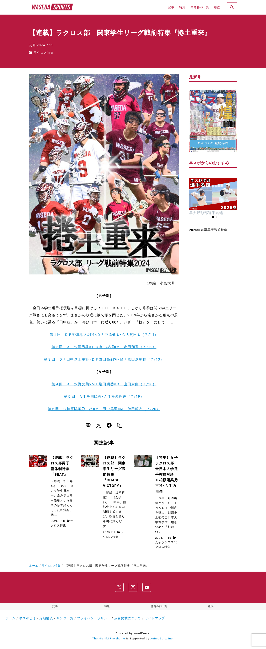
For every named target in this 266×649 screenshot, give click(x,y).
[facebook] (109, 425)
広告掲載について (127, 618)
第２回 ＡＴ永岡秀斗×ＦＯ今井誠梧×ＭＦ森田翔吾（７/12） (104, 347)
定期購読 (46, 618)
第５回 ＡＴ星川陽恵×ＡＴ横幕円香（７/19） (104, 396)
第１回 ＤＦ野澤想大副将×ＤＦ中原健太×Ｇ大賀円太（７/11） (103, 335)
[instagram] (133, 587)
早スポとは (27, 618)
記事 (55, 606)
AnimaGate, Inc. (162, 638)
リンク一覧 (65, 618)
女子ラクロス (164, 542)
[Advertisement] (213, 302)
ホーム (10, 618)
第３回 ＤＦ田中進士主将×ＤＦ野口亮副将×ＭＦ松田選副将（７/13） (104, 359)
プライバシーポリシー (94, 618)
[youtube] (146, 587)
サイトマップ (155, 618)
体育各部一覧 (159, 606)
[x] (98, 425)
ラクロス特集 (43, 53)
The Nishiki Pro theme (108, 638)
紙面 (211, 606)
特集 (107, 606)
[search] (232, 7)
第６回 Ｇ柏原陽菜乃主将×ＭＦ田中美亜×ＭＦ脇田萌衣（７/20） (104, 409)
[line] (88, 425)
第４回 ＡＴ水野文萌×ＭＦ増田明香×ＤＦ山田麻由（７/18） (104, 384)
